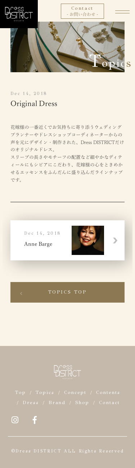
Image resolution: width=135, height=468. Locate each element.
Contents (108, 392)
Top (20, 392)
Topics (45, 392)
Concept (75, 392)
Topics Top (67, 292)
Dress (31, 403)
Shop (82, 403)
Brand (57, 403)
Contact (109, 403)
